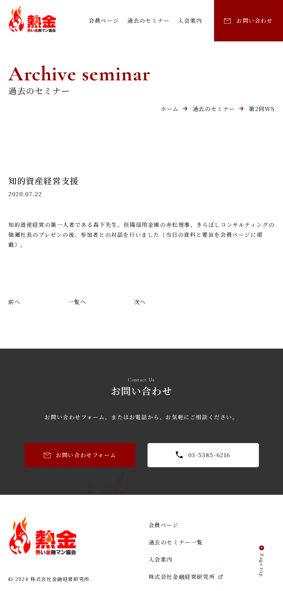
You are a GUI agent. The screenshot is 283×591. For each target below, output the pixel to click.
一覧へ (77, 302)
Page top (262, 565)
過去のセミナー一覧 (176, 542)
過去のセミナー (148, 20)
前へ (14, 302)
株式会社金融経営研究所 (186, 577)
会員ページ (104, 20)
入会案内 (190, 20)
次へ (140, 302)
